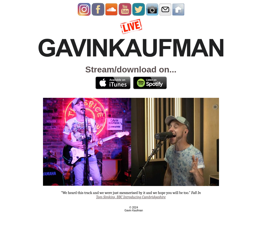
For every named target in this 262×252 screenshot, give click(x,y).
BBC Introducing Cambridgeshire (131, 197)
